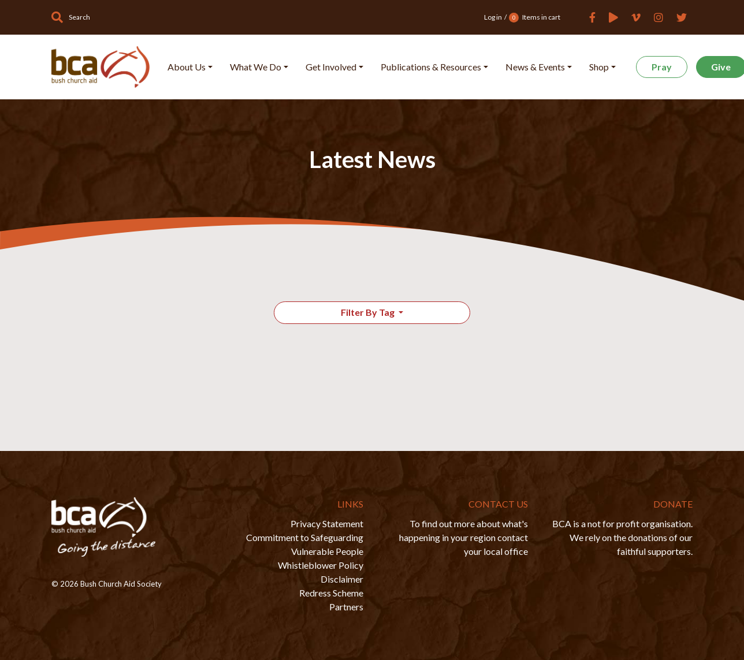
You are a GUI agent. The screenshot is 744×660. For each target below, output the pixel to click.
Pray (662, 66)
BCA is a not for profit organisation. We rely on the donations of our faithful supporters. (622, 537)
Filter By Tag (368, 312)
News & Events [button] (535, 66)
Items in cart (534, 18)
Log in (493, 17)
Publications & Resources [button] (431, 66)
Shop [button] (599, 66)
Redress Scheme (331, 592)
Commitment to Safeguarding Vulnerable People (304, 544)
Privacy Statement (327, 523)
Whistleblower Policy (320, 565)
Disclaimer (342, 578)
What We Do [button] (255, 66)
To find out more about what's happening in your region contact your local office (463, 537)
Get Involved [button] (331, 66)
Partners (346, 606)
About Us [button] (187, 66)
